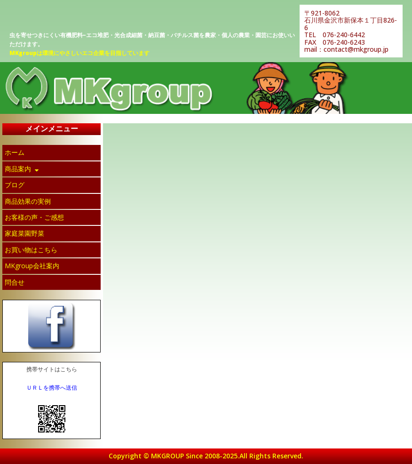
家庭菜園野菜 (24, 233)
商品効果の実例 (28, 201)
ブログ (14, 184)
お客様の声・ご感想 (34, 217)
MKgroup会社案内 (32, 265)
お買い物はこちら (31, 249)
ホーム (14, 152)
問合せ (14, 282)
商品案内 (22, 168)
